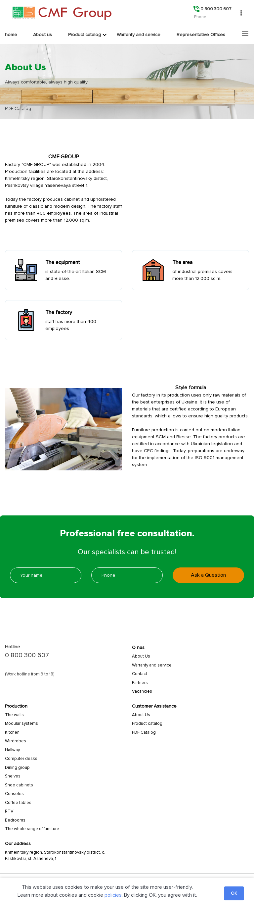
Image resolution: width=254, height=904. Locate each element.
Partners (140, 682)
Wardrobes (15, 741)
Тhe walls (14, 715)
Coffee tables (18, 802)
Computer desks (21, 758)
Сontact (139, 673)
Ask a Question (208, 575)
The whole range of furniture (32, 828)
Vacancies (142, 691)
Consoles (14, 793)
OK (234, 893)
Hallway (12, 750)
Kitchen (12, 732)
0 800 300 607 (27, 655)
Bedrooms (15, 820)
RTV (9, 811)
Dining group (17, 767)
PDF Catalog (144, 732)
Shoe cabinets (19, 785)
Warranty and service (152, 665)
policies (113, 895)
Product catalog (147, 723)
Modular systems (21, 723)
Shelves (13, 776)
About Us (141, 656)
